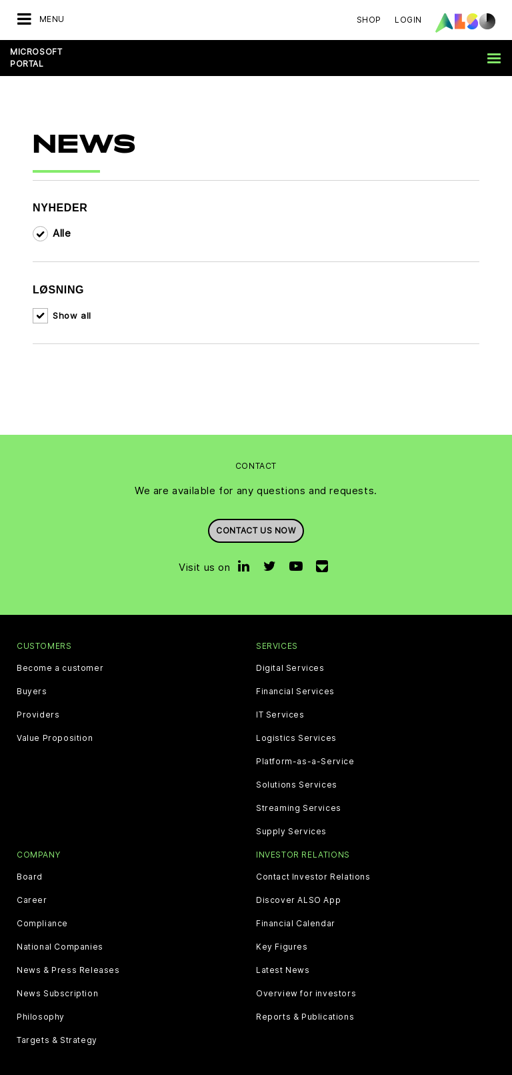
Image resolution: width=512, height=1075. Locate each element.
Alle (62, 213)
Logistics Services (296, 719)
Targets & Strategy (57, 1021)
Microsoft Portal (36, 58)
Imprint (284, 1065)
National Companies (60, 928)
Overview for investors (306, 975)
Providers (38, 695)
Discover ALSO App (298, 881)
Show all (72, 296)
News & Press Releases (68, 951)
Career (32, 881)
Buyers (32, 672)
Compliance (42, 905)
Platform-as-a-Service (305, 742)
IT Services (280, 695)
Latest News (283, 951)
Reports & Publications (305, 998)
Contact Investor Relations (313, 858)
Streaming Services (298, 789)
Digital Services (290, 649)
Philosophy (41, 998)
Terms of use (336, 1065)
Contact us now (255, 511)
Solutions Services (296, 765)
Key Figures (282, 928)
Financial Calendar (295, 905)
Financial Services (295, 672)
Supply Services (291, 812)
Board (30, 858)
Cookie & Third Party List (96, 1065)
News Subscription (57, 975)
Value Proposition (55, 719)
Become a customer (60, 649)
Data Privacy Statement (209, 1065)
